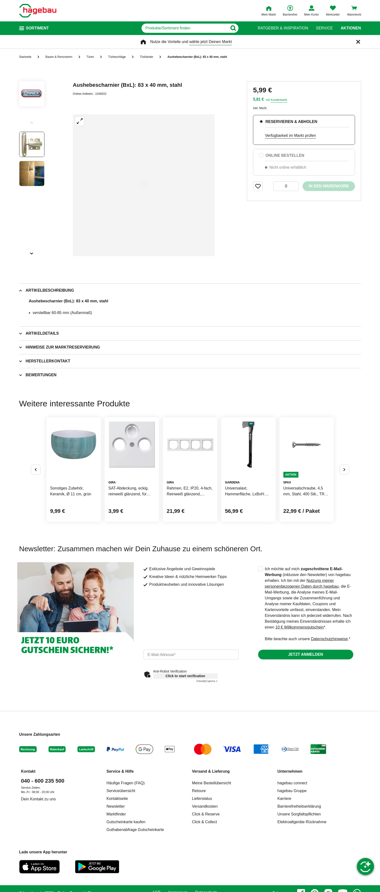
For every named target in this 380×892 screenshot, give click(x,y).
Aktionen (351, 28)
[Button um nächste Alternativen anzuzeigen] (344, 469)
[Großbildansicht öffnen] (144, 185)
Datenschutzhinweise (329, 639)
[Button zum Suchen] (240, 28)
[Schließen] (358, 42)
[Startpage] (37, 10)
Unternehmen (290, 771)
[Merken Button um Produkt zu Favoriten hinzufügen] (258, 186)
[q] (184, 28)
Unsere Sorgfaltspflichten (299, 814)
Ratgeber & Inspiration (283, 28)
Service (324, 28)
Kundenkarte (279, 100)
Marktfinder (116, 814)
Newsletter (116, 806)
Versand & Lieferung (211, 771)
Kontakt (28, 771)
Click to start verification (185, 676)
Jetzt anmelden (305, 654)
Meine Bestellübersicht (211, 783)
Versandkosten (205, 806)
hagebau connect (292, 783)
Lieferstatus (202, 798)
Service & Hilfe (120, 771)
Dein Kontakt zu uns (38, 799)
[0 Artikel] (286, 186)
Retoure (199, 791)
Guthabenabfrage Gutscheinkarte (135, 830)
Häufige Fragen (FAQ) (126, 783)
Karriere (284, 798)
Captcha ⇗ (207, 681)
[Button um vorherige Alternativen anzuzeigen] (36, 469)
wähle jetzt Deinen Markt (210, 42)
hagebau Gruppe (292, 791)
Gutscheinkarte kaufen (126, 822)
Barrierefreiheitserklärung (299, 806)
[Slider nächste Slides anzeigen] (31, 251)
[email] (191, 654)
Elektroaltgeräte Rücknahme (302, 822)
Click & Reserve (206, 814)
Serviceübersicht (121, 791)
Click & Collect (204, 822)
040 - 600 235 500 (43, 781)
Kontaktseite (117, 798)
